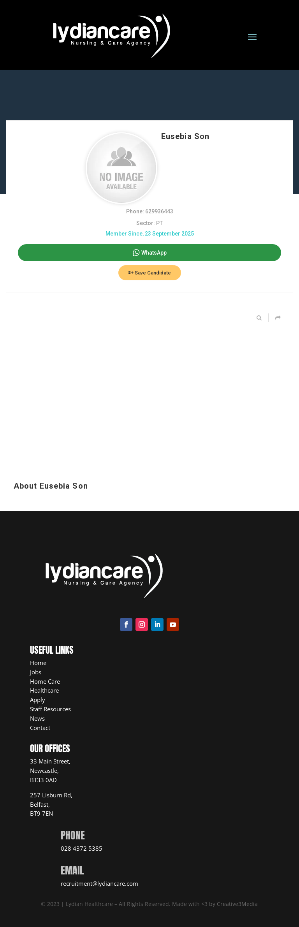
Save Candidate (149, 273)
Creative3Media (237, 904)
